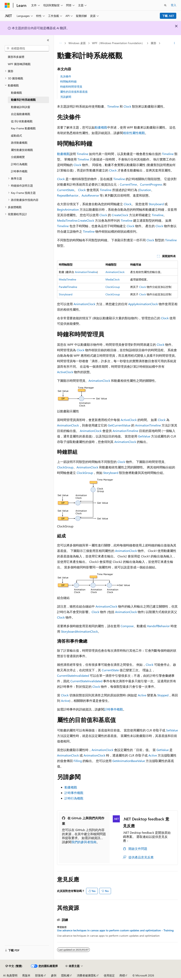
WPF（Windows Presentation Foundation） (118, 43)
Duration (145, 190)
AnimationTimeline (86, 272)
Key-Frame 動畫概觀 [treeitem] (23, 128)
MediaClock (113, 279)
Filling (78, 761)
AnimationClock (115, 272)
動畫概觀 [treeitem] (16, 92)
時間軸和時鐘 (68, 81)
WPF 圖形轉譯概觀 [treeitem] (19, 64)
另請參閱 (65, 97)
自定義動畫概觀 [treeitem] (20, 114)
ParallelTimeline (68, 287)
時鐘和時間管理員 (71, 86)
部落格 (39, 975)
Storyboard (156, 204)
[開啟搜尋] (165, 5)
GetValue (144, 436)
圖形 (153, 43)
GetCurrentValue (119, 425)
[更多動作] (174, 43)
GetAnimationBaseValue (128, 761)
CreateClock (120, 215)
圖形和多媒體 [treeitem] (16, 57)
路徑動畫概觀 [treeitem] (19, 142)
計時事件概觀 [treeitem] (19, 171)
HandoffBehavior (158, 626)
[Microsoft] (7, 5)
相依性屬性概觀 (134, 133)
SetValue (172, 730)
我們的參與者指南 (83, 842)
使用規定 (109, 975)
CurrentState (65, 190)
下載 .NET (168, 16)
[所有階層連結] (60, 43)
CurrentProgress (151, 184)
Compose (127, 626)
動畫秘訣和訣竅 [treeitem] (20, 107)
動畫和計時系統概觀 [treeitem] (23, 100)
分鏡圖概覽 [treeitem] (18, 157)
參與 (53, 975)
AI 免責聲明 (10, 975)
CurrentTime (128, 184)
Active (61, 372)
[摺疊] (48, 40)
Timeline (113, 106)
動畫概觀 (101, 127)
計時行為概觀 (74, 798)
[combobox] (27, 48)
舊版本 (26, 975)
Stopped (162, 695)
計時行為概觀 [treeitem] (19, 164)
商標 (122, 975)
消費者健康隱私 (86, 975)
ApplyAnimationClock (143, 304)
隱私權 (65, 975)
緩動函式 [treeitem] (16, 135)
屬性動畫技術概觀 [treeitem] (22, 150)
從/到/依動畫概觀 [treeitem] (22, 121)
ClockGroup (113, 287)
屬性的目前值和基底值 (74, 91)
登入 (173, 5)
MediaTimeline (67, 279)
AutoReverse (90, 195)
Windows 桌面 (77, 43)
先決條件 (65, 76)
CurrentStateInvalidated (73, 675)
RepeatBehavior (67, 195)
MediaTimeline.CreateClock (75, 220)
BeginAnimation (68, 209)
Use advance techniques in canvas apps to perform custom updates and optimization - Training (115, 930)
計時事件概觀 (113, 709)
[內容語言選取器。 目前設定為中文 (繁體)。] (14, 966)
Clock (127, 106)
